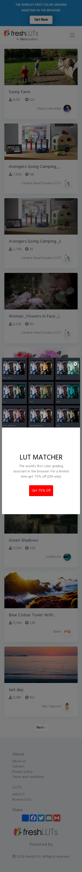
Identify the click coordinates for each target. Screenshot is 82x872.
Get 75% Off (41, 490)
